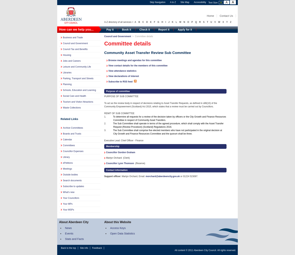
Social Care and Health (74, 96)
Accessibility (200, 2)
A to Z (173, 2)
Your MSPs (68, 209)
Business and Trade (73, 37)
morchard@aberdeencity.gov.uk (163, 176)
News (68, 228)
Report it (163, 29)
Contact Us (226, 15)
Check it (144, 29)
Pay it (110, 29)
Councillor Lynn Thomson (120, 163)
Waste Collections (72, 107)
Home (210, 15)
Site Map (184, 2)
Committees (69, 145)
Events (69, 233)
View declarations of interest (123, 76)
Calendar (67, 139)
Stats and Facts (74, 238)
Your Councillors (71, 198)
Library (66, 157)
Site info (84, 248)
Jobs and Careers (72, 61)
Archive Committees (73, 128)
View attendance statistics (122, 71)
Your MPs (68, 204)
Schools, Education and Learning (79, 90)
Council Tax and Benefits (75, 49)
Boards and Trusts (72, 133)
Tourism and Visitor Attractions (78, 102)
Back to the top (68, 248)
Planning (67, 84)
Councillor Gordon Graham (120, 152)
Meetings (67, 168)
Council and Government (75, 43)
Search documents (72, 180)
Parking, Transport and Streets (78, 78)
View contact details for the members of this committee (138, 65)
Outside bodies (70, 174)
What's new (69, 192)
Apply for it (185, 29)
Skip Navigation (157, 2)
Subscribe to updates (73, 186)
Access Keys (118, 228)
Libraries (67, 72)
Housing (67, 55)
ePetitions (68, 163)
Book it (126, 29)
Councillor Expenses (73, 151)
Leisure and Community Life (77, 66)
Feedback (97, 248)
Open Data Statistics (122, 233)
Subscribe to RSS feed (122, 81)
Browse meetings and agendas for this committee (135, 60)
